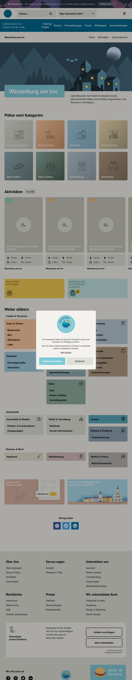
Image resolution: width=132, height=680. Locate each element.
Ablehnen (80, 361)
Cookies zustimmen (52, 361)
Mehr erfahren (66, 352)
